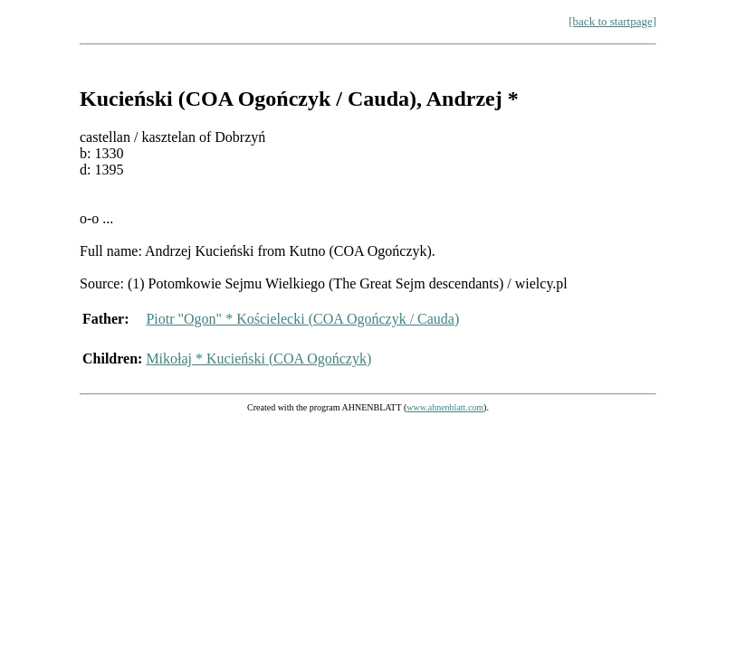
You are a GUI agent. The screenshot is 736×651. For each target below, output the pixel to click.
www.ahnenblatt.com (444, 407)
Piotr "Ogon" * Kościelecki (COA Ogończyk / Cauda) (302, 318)
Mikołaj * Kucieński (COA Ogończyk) (258, 358)
